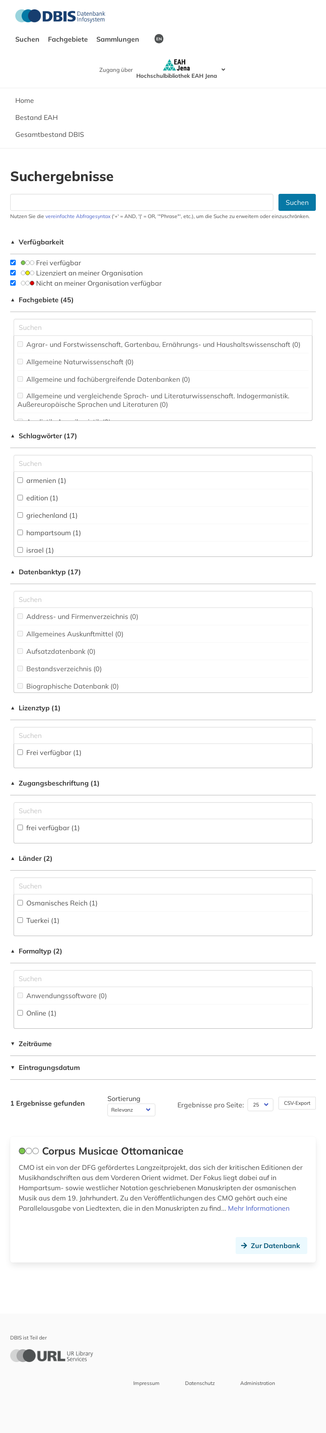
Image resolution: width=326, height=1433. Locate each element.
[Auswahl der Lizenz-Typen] (163, 735)
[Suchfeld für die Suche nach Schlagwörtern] (163, 463)
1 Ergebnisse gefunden (47, 1103)
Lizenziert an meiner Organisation (76, 273)
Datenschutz (200, 1383)
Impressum (146, 1383)
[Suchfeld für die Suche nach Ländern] (163, 885)
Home (24, 100)
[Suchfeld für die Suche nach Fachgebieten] (163, 327)
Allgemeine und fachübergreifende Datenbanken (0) (103, 379)
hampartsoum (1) (49, 532)
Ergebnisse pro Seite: (210, 1105)
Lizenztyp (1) (35, 708)
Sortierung (124, 1098)
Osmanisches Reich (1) (57, 903)
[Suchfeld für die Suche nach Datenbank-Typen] (163, 599)
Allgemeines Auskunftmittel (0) (70, 634)
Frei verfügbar (45, 262)
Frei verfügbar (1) (49, 752)
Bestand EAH (36, 117)
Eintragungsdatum (45, 1067)
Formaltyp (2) (36, 951)
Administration (257, 1383)
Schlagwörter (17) (43, 435)
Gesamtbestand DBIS (49, 134)
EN (159, 38)
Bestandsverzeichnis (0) (59, 668)
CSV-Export (297, 1103)
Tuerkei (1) (38, 920)
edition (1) (37, 498)
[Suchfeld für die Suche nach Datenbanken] (141, 202)
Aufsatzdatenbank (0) (56, 651)
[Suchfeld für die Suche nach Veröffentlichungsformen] (163, 978)
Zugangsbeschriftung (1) (55, 783)
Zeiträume (31, 1043)
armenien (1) (41, 480)
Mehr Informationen (258, 1208)
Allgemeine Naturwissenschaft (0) (75, 362)
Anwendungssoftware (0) (62, 995)
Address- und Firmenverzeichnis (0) (77, 616)
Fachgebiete (69, 39)
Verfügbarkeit (37, 242)
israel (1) (35, 550)
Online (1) (36, 1013)
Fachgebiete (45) (42, 299)
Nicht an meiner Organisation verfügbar (86, 283)
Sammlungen (118, 39)
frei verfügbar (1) (48, 827)
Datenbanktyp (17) (45, 572)
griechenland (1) (47, 515)
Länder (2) (31, 858)
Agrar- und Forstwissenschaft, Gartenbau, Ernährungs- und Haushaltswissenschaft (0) (159, 344)
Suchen (28, 39)
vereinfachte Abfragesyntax (77, 216)
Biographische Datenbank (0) (68, 686)
